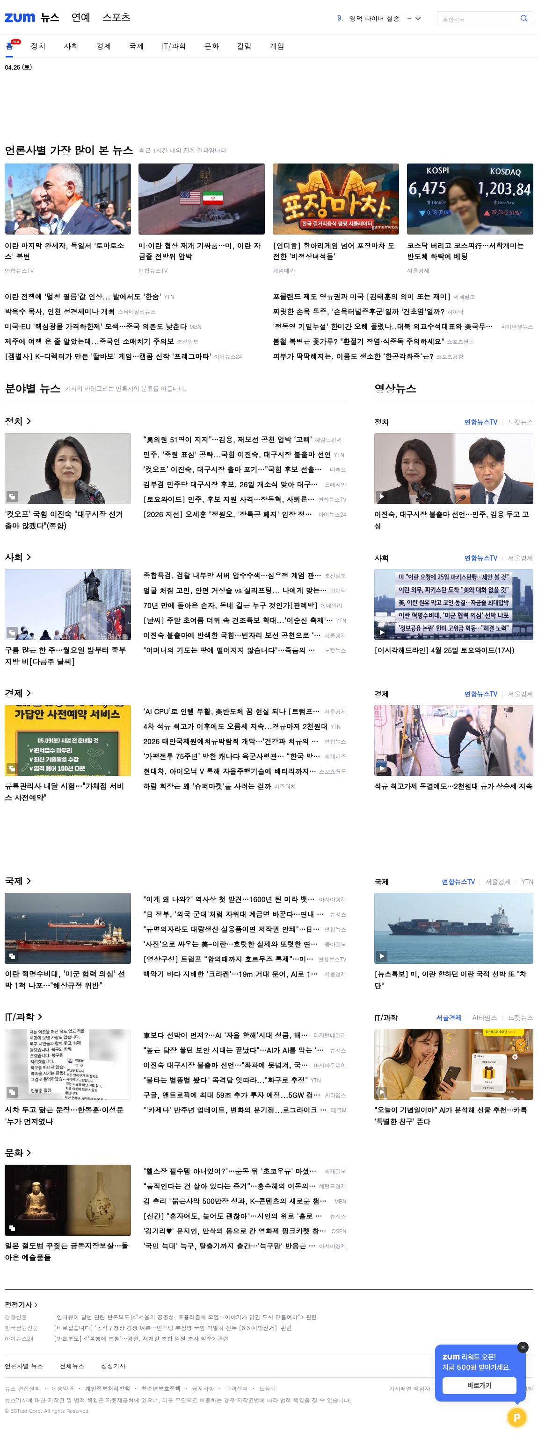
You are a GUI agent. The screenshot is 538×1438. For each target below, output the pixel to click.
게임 (276, 46)
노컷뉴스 (520, 422)
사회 (71, 46)
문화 (211, 46)
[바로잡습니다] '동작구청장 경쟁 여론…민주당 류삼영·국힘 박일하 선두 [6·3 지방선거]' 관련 (173, 1327)
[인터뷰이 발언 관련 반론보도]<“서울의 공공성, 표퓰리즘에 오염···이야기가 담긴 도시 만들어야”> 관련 (185, 1317)
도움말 (267, 1388)
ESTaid (18, 1410)
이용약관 (62, 1388)
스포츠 (116, 18)
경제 (103, 46)
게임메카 (284, 270)
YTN (527, 881)
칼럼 (244, 46)
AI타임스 (485, 1017)
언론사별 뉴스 (24, 1365)
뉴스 (50, 18)
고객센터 (236, 1388)
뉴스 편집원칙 (22, 1388)
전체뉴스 (72, 1365)
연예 (81, 18)
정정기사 (18, 1305)
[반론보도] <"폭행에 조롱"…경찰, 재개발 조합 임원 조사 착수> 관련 (141, 1338)
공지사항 (203, 1388)
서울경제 (418, 270)
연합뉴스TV (19, 270)
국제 (136, 46)
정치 (38, 46)
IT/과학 (174, 46)
